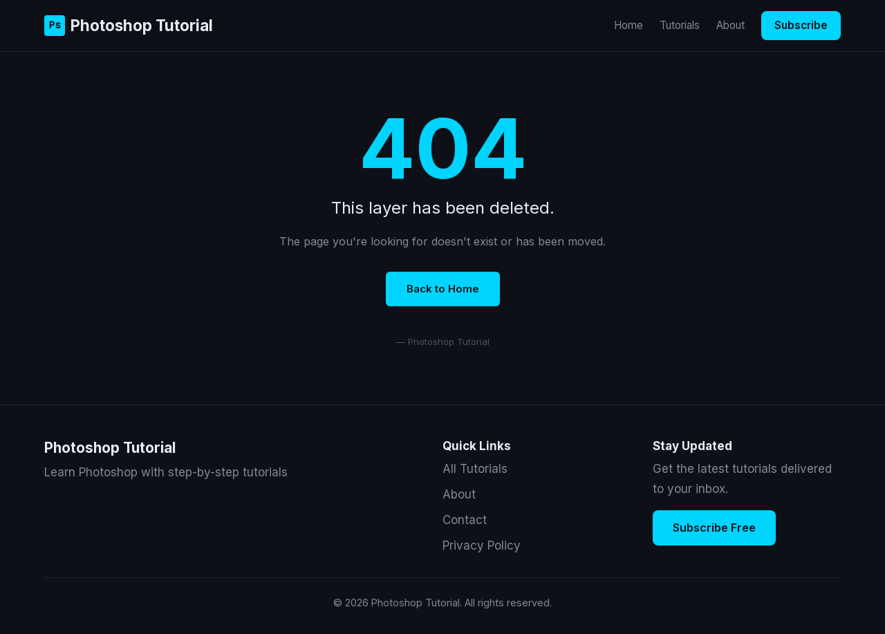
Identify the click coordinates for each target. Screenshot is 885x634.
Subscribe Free (714, 527)
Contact (464, 520)
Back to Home (443, 288)
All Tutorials (474, 469)
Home (628, 25)
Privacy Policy (481, 545)
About (730, 25)
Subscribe (801, 25)
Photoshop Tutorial (128, 25)
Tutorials (680, 25)
